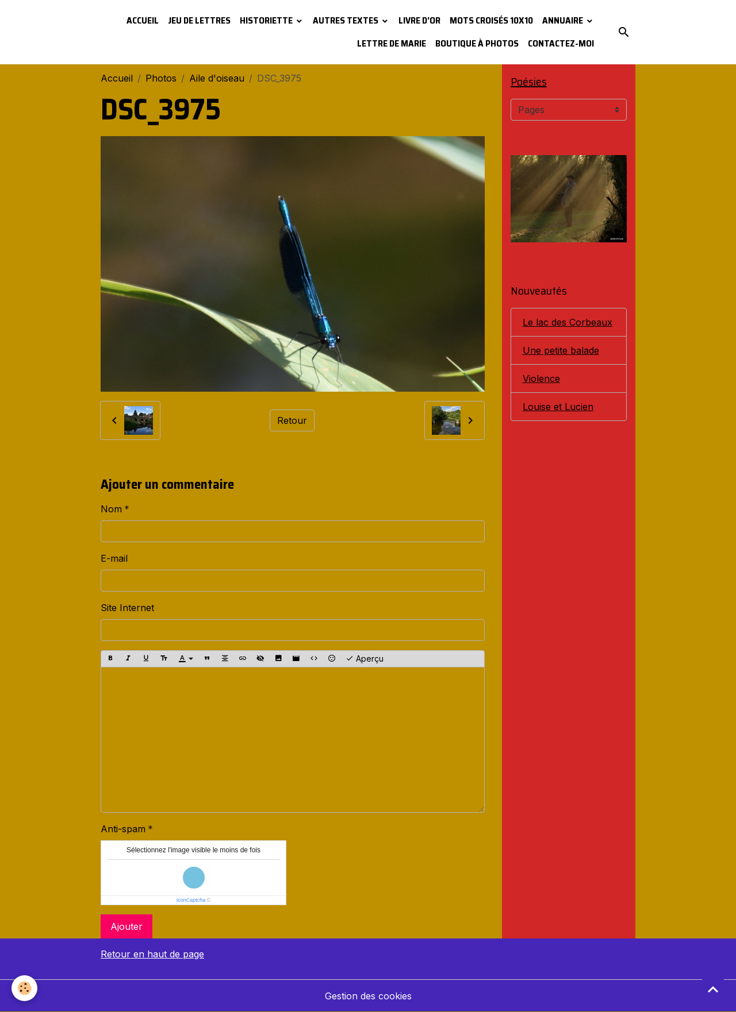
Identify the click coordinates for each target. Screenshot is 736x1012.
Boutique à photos (477, 43)
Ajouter (126, 926)
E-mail (114, 558)
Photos (161, 78)
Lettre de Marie (391, 43)
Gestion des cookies (368, 996)
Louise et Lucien (558, 406)
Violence (541, 378)
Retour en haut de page (152, 954)
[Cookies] (24, 988)
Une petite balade (561, 350)
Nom (111, 509)
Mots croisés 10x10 (491, 20)
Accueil (142, 20)
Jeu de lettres (199, 20)
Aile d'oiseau (216, 78)
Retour (292, 420)
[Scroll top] (713, 989)
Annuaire (563, 20)
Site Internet (127, 607)
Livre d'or (419, 20)
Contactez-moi (561, 43)
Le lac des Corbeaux (567, 322)
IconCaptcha (191, 900)
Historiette (267, 20)
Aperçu (365, 659)
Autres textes (346, 20)
